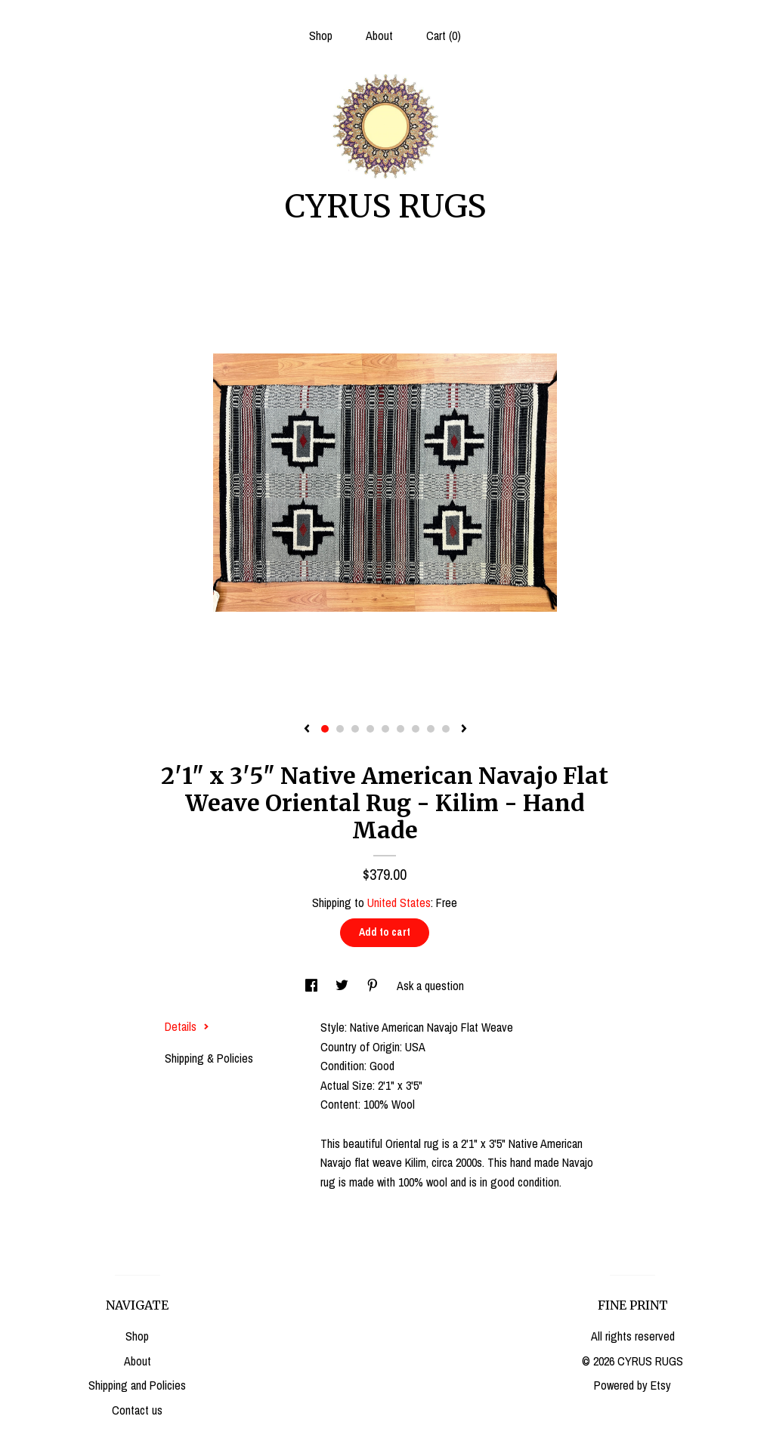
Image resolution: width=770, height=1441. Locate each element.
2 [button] (340, 729)
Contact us (137, 1410)
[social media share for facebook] (312, 985)
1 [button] (325, 729)
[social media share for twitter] (343, 985)
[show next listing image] (464, 729)
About (379, 35)
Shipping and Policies (137, 1385)
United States (399, 902)
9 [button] (446, 729)
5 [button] (385, 729)
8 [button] (430, 729)
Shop (320, 35)
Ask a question (430, 985)
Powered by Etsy (632, 1385)
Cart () (443, 35)
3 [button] (355, 729)
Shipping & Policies (209, 1058)
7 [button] (415, 729)
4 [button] (370, 729)
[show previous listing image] (307, 729)
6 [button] (400, 729)
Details (187, 1026)
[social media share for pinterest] (374, 985)
